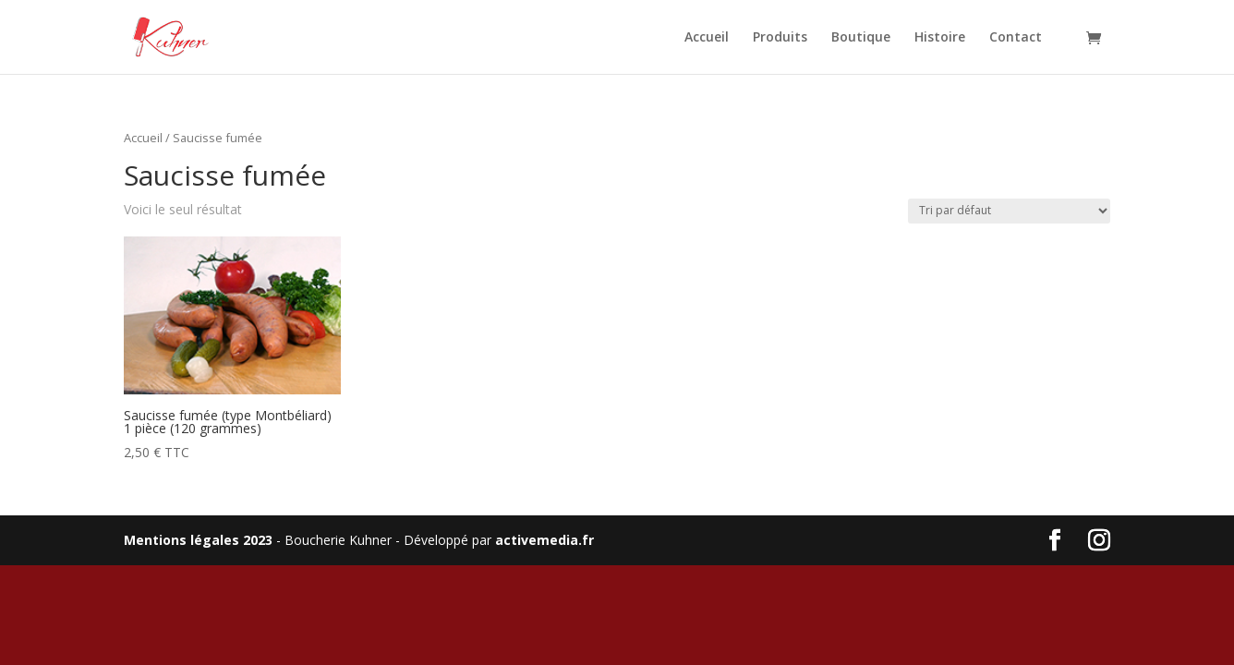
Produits (780, 37)
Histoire (939, 37)
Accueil (706, 37)
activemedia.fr (544, 540)
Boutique (860, 37)
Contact (1015, 37)
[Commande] (1009, 211)
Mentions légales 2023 (198, 540)
